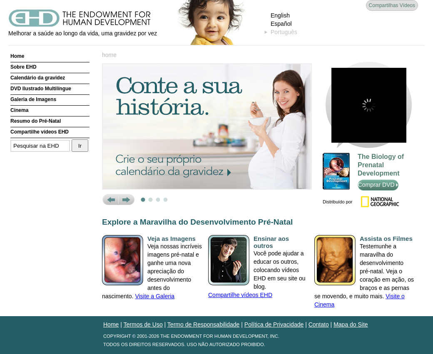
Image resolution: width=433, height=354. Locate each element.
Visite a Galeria (154, 296)
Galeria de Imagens (33, 99)
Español (281, 23)
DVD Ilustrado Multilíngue (40, 89)
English (280, 15)
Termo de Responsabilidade (203, 324)
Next (126, 199)
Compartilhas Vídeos (392, 5)
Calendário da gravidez (37, 78)
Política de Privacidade (274, 324)
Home (17, 56)
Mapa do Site (350, 324)
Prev (110, 199)
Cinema (19, 110)
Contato (319, 324)
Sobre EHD (23, 67)
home (109, 55)
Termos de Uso (143, 324)
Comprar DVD (378, 184)
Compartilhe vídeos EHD (39, 132)
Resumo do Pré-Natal (35, 121)
